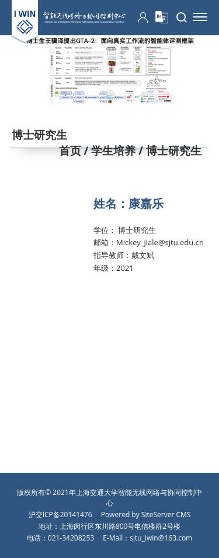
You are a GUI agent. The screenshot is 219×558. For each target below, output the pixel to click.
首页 (70, 150)
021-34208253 (71, 538)
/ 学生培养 (108, 150)
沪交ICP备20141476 (60, 514)
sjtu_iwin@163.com (161, 538)
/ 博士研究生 (168, 150)
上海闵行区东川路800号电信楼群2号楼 (120, 526)
